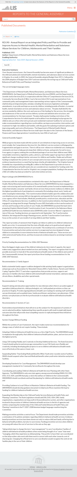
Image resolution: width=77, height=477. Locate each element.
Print (17, 36)
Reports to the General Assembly (38, 14)
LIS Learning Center (17, 2)
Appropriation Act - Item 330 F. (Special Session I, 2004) (23, 60)
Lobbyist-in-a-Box (41, 467)
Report (6, 65)
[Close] (75, 2)
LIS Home (32, 467)
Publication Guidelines (67, 31)
